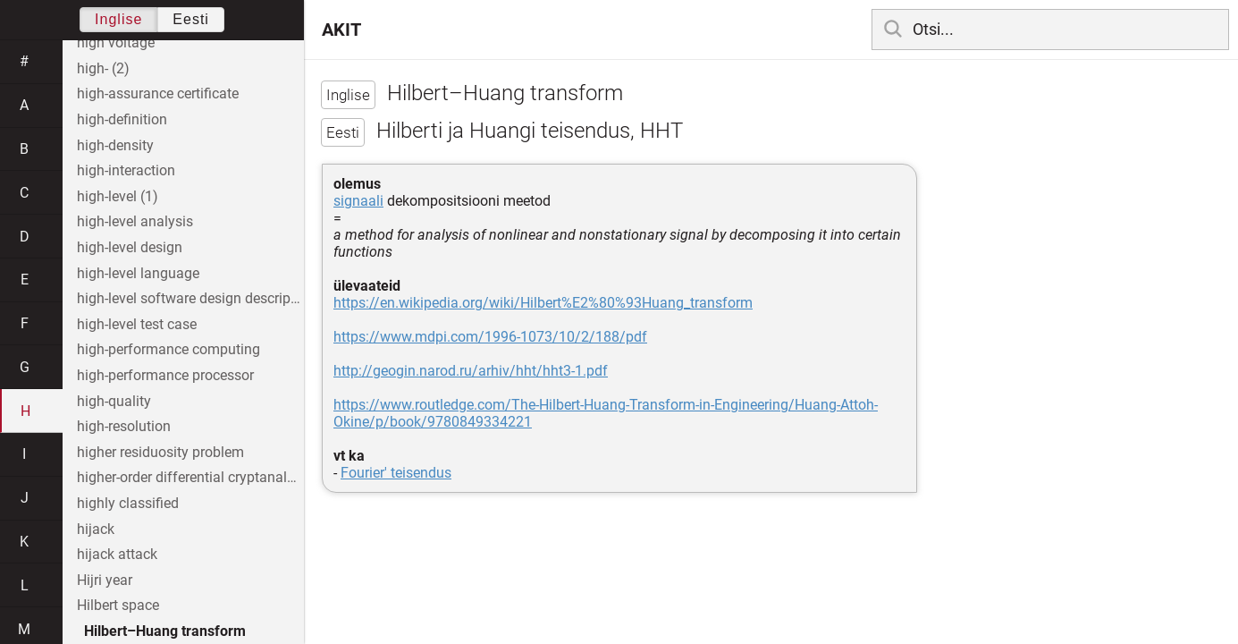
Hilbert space (118, 605)
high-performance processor (165, 375)
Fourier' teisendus (396, 472)
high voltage (116, 42)
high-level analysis (135, 221)
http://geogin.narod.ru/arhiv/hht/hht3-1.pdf (470, 370)
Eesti (191, 19)
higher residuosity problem (160, 452)
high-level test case (137, 324)
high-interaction (126, 170)
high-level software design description (190, 298)
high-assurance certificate (158, 93)
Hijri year (104, 580)
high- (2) (103, 68)
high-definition (122, 119)
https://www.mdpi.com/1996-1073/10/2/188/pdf (490, 336)
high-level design (129, 247)
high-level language (138, 273)
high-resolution (124, 426)
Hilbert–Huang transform (165, 631)
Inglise (118, 19)
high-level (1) (117, 196)
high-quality (114, 401)
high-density (115, 145)
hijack (95, 529)
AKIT (341, 29)
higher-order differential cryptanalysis (190, 477)
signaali (358, 200)
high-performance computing (168, 349)
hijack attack (117, 554)
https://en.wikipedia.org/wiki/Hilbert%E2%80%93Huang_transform (543, 302)
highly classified (128, 503)
